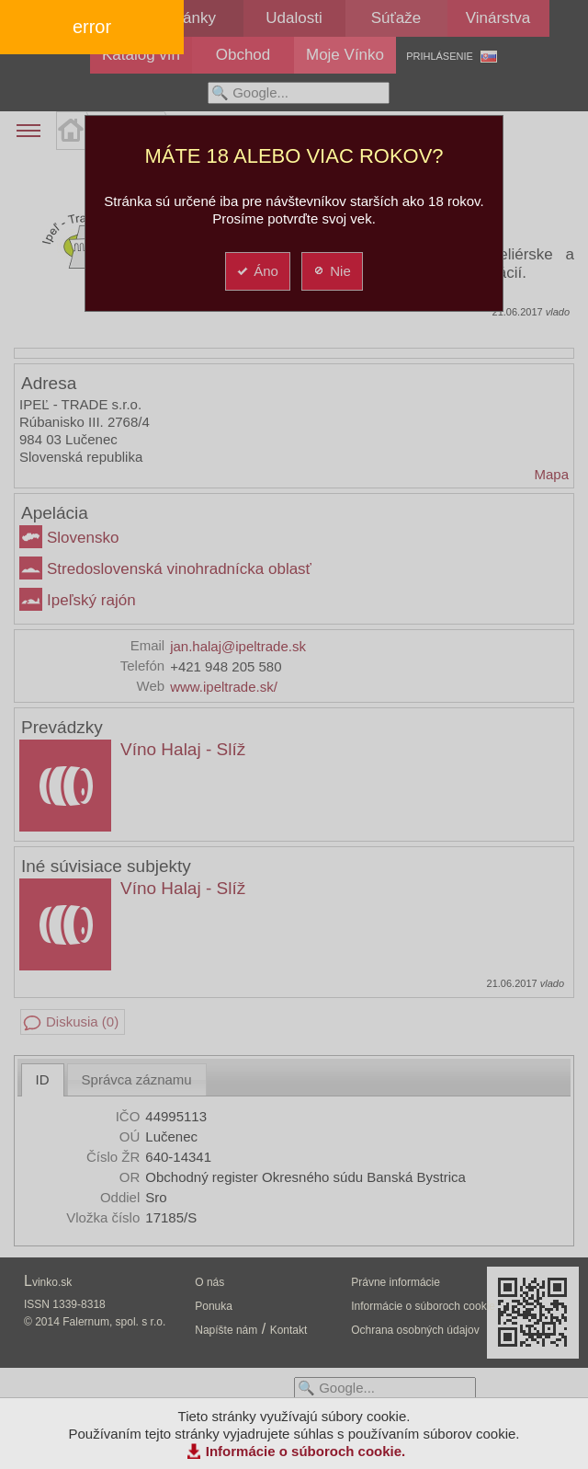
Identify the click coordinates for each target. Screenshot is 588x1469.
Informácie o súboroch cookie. (306, 1451)
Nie (331, 271)
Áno (256, 271)
